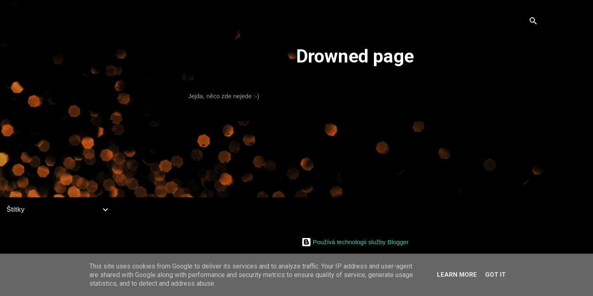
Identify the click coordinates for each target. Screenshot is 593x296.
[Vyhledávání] (533, 22)
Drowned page (355, 56)
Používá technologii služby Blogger (355, 241)
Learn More (457, 274)
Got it (495, 274)
